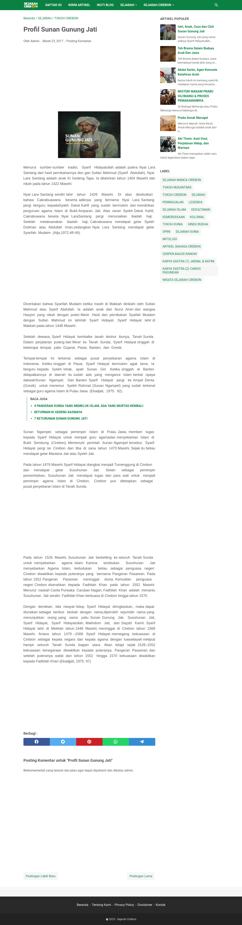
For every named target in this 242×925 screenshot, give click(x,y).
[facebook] (36, 742)
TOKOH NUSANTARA (177, 187)
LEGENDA (195, 202)
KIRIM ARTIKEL (79, 5)
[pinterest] (89, 742)
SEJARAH (127, 5)
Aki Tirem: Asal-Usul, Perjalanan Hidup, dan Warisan (193, 143)
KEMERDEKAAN (174, 217)
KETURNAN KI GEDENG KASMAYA (58, 412)
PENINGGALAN (173, 202)
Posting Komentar (78, 41)
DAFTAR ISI (53, 5)
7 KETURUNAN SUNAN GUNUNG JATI (61, 418)
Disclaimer (145, 905)
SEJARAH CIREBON (157, 5)
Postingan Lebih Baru (40, 876)
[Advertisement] (89, 76)
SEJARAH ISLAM (174, 209)
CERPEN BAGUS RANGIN (180, 254)
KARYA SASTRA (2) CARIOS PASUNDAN (182, 270)
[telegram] (142, 742)
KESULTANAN (200, 209)
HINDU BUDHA (198, 224)
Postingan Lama (140, 876)
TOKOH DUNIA (173, 224)
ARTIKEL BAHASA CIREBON (182, 246)
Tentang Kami (101, 905)
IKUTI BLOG (105, 5)
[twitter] (63, 742)
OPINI (166, 231)
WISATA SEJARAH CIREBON (182, 280)
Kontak (160, 905)
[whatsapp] (116, 742)
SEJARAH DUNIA (187, 231)
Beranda (82, 905)
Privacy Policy (124, 905)
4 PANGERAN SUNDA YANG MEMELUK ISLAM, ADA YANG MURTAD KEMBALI (88, 406)
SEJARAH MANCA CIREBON (182, 180)
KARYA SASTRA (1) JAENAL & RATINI (188, 261)
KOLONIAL (197, 217)
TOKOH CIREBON (174, 195)
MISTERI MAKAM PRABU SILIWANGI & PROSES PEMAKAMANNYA (195, 96)
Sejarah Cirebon (126, 919)
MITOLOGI (170, 239)
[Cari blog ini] (216, 5)
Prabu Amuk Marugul (193, 118)
